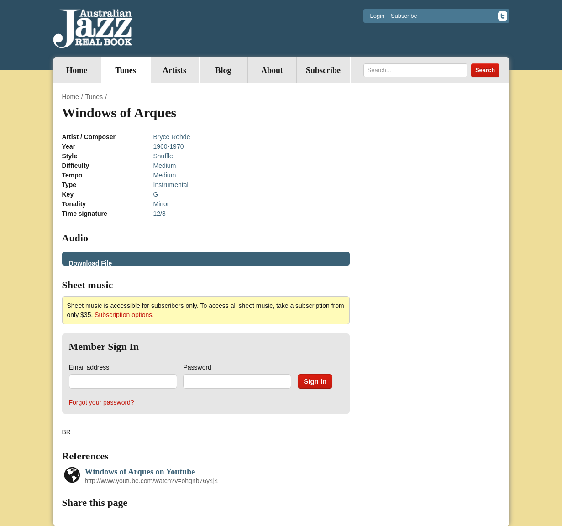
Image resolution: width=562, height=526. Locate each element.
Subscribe (404, 15)
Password (197, 367)
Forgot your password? (101, 402)
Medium (164, 165)
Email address (89, 367)
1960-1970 (168, 146)
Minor (161, 204)
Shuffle (163, 156)
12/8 (159, 213)
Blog (223, 70)
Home (76, 70)
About (272, 70)
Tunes (125, 70)
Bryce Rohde (171, 137)
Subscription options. (124, 314)
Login (377, 15)
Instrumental (171, 184)
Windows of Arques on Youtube (140, 471)
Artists (174, 70)
